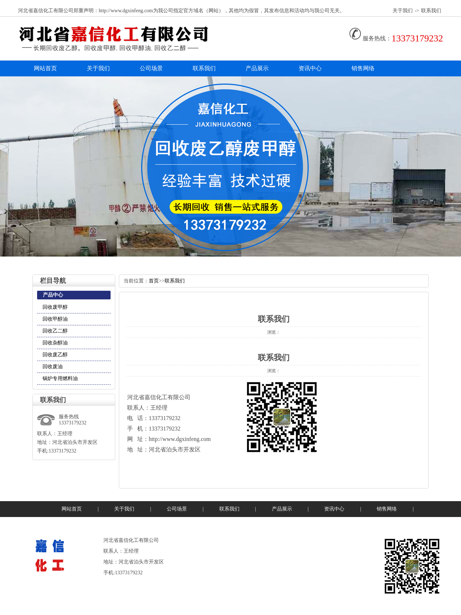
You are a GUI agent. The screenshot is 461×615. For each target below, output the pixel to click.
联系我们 (431, 10)
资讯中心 (310, 68)
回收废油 (52, 366)
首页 (154, 281)
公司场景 (151, 68)
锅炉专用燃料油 (60, 378)
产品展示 (257, 68)
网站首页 (45, 68)
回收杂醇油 (55, 343)
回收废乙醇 (55, 354)
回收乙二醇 (55, 331)
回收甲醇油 (55, 319)
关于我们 (403, 10)
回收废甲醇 (55, 307)
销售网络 (363, 68)
